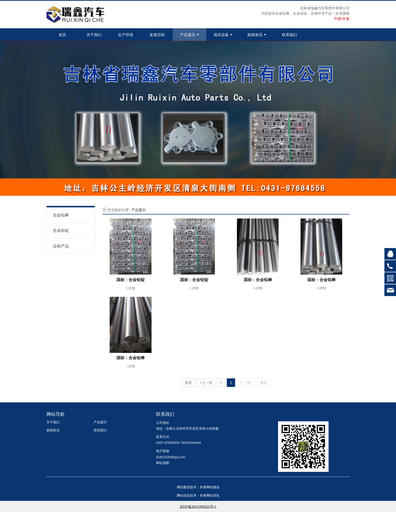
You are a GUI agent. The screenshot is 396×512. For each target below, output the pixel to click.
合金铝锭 (61, 230)
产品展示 (189, 34)
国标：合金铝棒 (258, 279)
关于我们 (94, 34)
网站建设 (183, 487)
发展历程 (157, 34)
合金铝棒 (61, 215)
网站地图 (162, 462)
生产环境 (125, 34)
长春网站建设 (209, 487)
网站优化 (183, 495)
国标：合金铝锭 (130, 279)
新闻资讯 (256, 34)
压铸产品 (61, 246)
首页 (62, 34)
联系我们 (289, 34)
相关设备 (223, 34)
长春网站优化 (209, 495)
